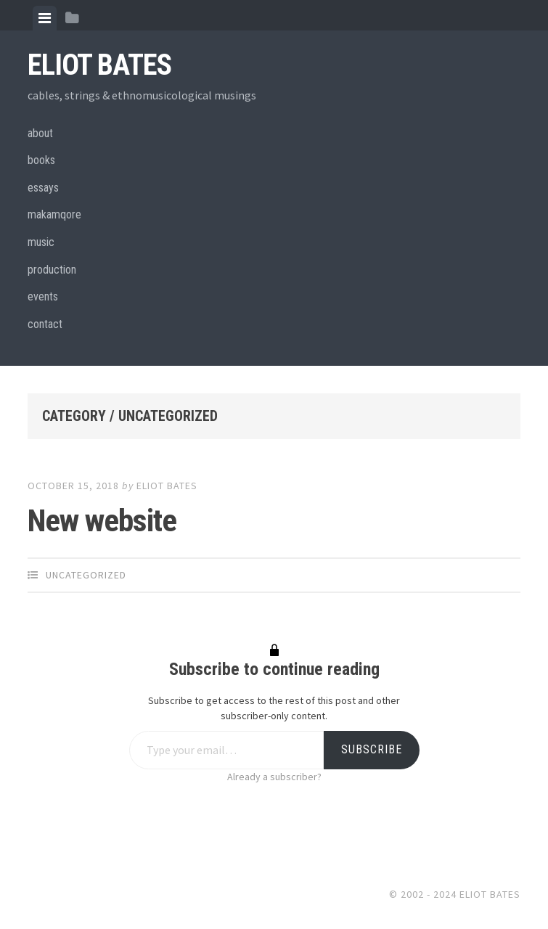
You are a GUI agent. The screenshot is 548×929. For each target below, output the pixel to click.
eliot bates (166, 485)
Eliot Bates (99, 65)
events (43, 296)
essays (43, 188)
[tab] (45, 18)
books (41, 160)
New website (102, 520)
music (41, 242)
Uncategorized (86, 574)
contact (45, 324)
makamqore (54, 214)
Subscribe (371, 749)
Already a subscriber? (274, 776)
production (52, 270)
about (40, 133)
